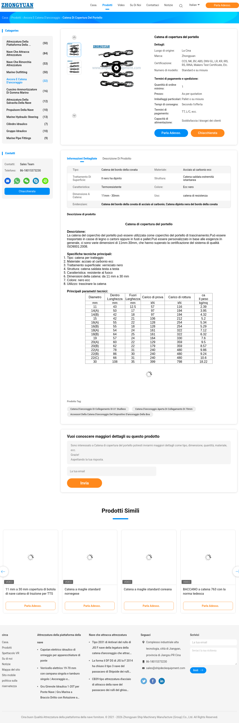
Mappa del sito (11, 669)
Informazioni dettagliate (82, 158)
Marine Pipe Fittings (27, 138)
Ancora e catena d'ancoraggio (27, 81)
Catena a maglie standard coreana (148, 589)
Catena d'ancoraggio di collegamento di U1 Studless (98, 409)
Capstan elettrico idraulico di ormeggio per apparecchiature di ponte (60, 655)
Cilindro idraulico (27, 124)
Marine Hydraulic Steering (27, 117)
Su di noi (7, 658)
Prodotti (7, 647)
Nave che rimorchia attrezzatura (27, 63)
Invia (84, 483)
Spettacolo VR (10, 653)
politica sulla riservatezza (9, 683)
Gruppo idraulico (27, 131)
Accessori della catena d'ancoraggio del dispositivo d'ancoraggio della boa (110, 414)
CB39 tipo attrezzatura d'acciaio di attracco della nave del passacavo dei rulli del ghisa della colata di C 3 (111, 685)
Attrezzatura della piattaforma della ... (27, 43)
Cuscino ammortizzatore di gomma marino (27, 91)
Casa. (5, 642)
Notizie (6, 664)
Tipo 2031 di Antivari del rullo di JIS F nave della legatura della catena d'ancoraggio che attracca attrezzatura (112, 648)
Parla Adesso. (222, 5)
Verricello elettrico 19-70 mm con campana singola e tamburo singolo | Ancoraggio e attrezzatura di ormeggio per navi (60, 674)
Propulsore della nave (27, 110)
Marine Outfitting (27, 72)
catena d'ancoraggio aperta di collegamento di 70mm (164, 409)
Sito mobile (9, 675)
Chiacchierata (27, 191)
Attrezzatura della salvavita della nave (27, 101)
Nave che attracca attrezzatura (27, 53)
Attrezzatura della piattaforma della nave (59, 638)
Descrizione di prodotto (116, 158)
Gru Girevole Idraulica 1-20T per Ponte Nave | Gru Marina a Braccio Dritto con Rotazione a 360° (59, 692)
